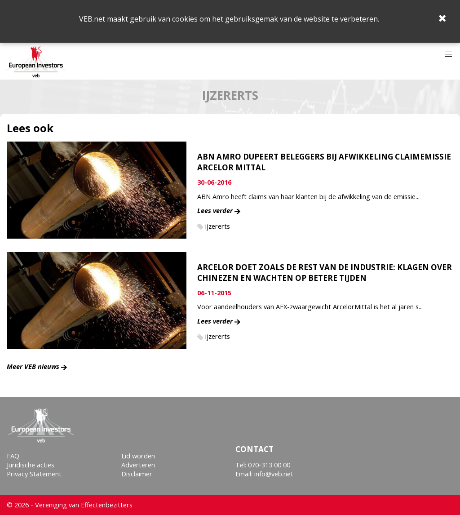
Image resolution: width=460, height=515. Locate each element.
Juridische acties (30, 465)
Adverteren (138, 465)
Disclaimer (136, 474)
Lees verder (215, 210)
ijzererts (217, 226)
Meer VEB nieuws (33, 366)
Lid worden (138, 456)
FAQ (13, 456)
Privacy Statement (34, 474)
